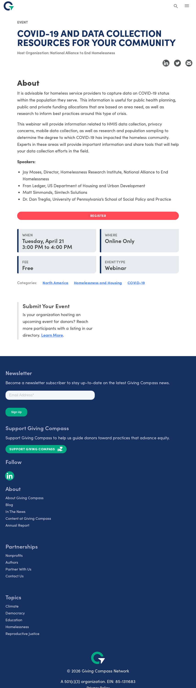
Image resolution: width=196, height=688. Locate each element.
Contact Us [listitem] (14, 575)
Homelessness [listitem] (17, 626)
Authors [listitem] (11, 562)
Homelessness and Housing (98, 282)
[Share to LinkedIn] (166, 63)
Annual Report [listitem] (17, 525)
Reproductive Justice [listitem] (22, 633)
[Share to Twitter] (177, 63)
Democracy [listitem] (15, 613)
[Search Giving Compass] (175, 6)
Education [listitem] (13, 619)
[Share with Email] (188, 63)
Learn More (52, 335)
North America (55, 282)
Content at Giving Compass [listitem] (28, 518)
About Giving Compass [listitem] (24, 497)
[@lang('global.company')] (9, 6)
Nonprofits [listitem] (14, 555)
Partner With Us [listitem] (18, 569)
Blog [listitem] (9, 504)
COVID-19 (136, 282)
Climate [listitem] (12, 606)
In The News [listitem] (15, 511)
